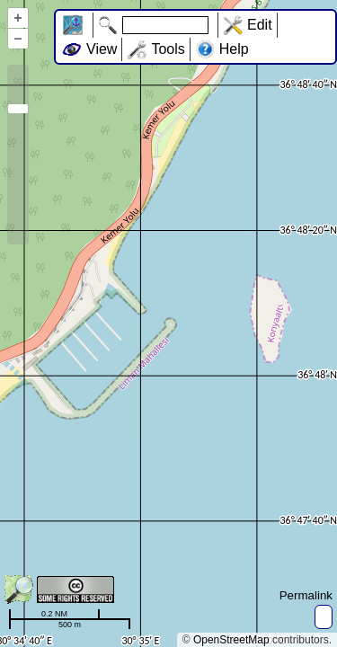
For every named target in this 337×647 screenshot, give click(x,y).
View (101, 49)
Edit (259, 24)
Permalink (306, 595)
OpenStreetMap (231, 640)
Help (234, 49)
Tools (167, 49)
